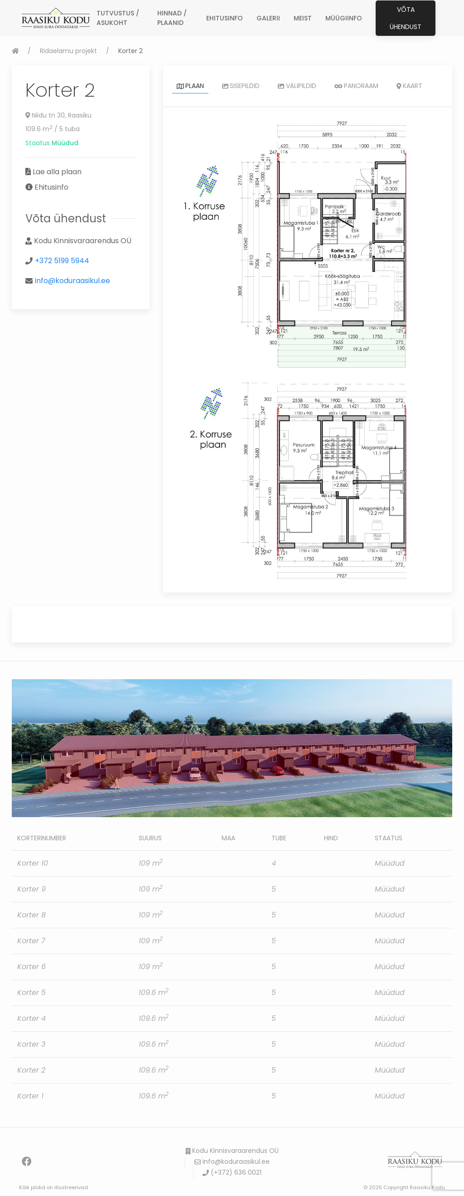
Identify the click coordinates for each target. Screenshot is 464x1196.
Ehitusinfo (51, 187)
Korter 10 (32, 863)
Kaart (409, 85)
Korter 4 (31, 1018)
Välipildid (297, 85)
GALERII (268, 18)
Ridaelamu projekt (68, 50)
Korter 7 (31, 941)
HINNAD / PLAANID (172, 18)
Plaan (190, 85)
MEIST (303, 18)
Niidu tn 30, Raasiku (58, 115)
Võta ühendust (405, 18)
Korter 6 (31, 966)
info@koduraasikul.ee (72, 280)
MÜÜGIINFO (343, 18)
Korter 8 (31, 915)
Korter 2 (31, 1070)
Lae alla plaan (57, 172)
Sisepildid (241, 85)
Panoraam (356, 85)
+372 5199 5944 (62, 260)
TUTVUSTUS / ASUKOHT (118, 18)
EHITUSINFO (224, 18)
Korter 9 (31, 889)
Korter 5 (31, 992)
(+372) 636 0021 (232, 1172)
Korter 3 (31, 1044)
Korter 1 (30, 1096)
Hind (331, 838)
